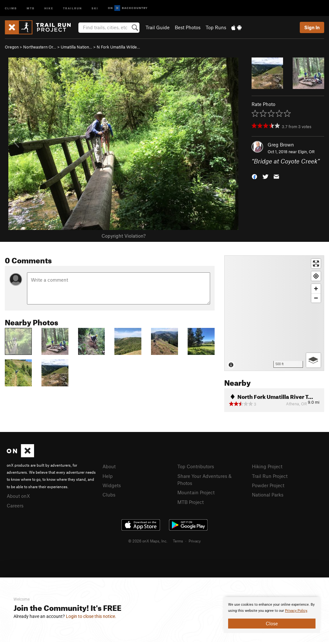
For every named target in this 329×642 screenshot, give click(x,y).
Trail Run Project (270, 476)
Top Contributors (195, 466)
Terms (178, 541)
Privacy (195, 541)
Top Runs (216, 27)
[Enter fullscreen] (316, 263)
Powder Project (268, 485)
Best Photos (187, 27)
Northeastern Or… (39, 46)
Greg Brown (281, 144)
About (109, 466)
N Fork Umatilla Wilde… (118, 46)
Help (107, 476)
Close (272, 623)
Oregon (12, 46)
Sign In (312, 27)
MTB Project (190, 502)
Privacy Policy (296, 611)
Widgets (111, 485)
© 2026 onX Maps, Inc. (147, 541)
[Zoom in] (316, 288)
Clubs (108, 494)
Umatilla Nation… (76, 46)
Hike (48, 8)
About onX (18, 496)
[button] (254, 176)
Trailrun (72, 8)
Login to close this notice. (91, 616)
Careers (15, 505)
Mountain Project (196, 492)
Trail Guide (158, 27)
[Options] (313, 360)
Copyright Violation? (124, 236)
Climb (11, 8)
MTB (31, 8)
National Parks (267, 494)
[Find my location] (316, 276)
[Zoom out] (316, 298)
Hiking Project (267, 466)
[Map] (274, 313)
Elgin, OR (306, 151)
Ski (95, 8)
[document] (272, 615)
